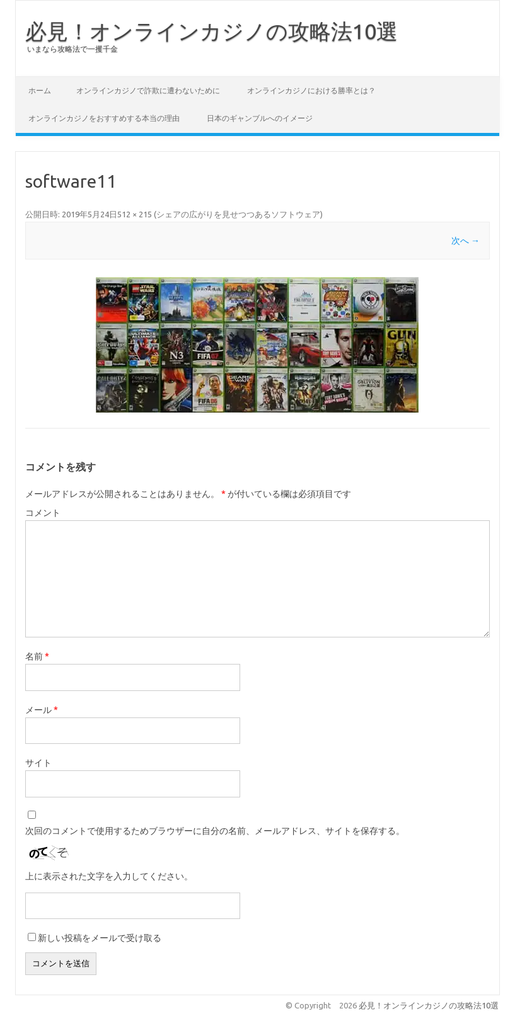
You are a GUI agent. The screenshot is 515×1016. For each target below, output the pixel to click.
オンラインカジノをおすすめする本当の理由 (104, 118)
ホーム (39, 90)
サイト (38, 763)
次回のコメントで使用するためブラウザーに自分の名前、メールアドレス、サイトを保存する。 (215, 831)
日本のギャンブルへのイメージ (260, 118)
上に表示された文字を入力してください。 (109, 876)
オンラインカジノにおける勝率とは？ (311, 90)
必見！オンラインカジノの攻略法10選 (211, 31)
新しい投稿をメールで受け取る (99, 938)
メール (41, 710)
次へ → (465, 241)
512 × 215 (134, 214)
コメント (43, 513)
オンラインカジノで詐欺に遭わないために (148, 90)
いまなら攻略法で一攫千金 (72, 49)
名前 (37, 656)
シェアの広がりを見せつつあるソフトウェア (238, 214)
